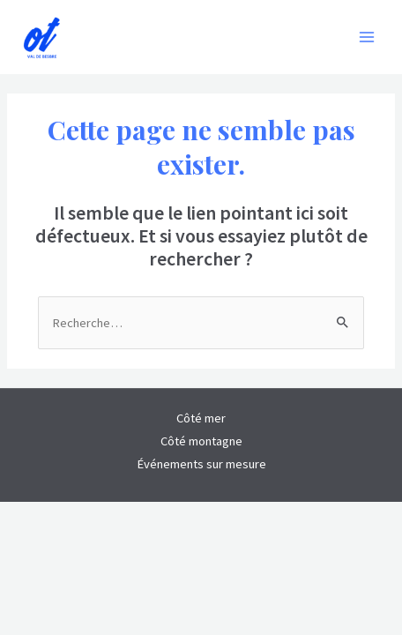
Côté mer (201, 418)
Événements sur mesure (201, 464)
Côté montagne (201, 441)
